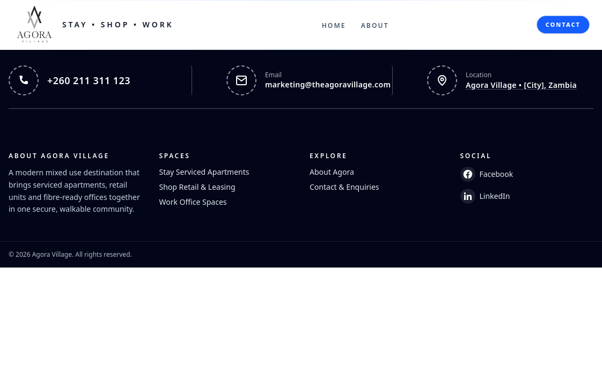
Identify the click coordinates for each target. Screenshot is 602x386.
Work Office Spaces (193, 202)
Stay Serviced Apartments (204, 172)
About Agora (332, 172)
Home (334, 25)
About (375, 25)
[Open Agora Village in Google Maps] (501, 80)
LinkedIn (485, 196)
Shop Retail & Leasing (197, 187)
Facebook (486, 174)
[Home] (93, 24)
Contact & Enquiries (344, 187)
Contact (563, 24)
